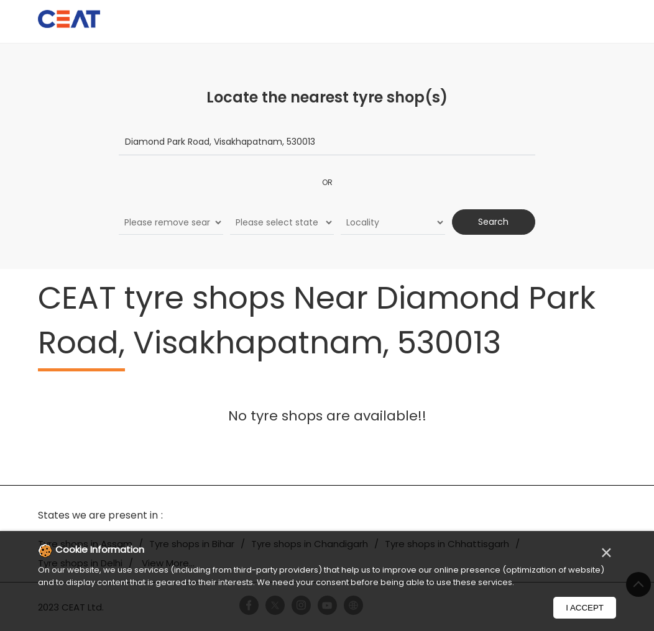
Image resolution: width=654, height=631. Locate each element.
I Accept (585, 607)
